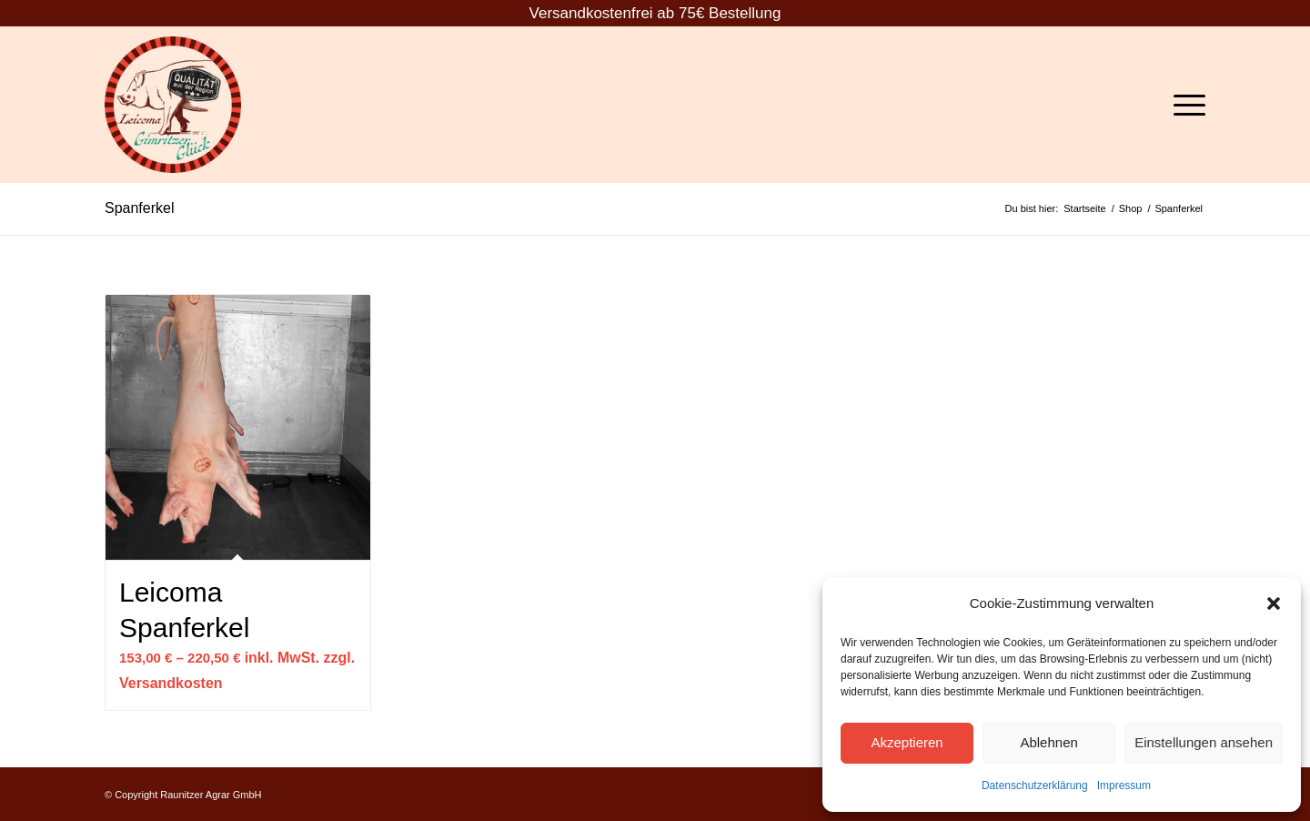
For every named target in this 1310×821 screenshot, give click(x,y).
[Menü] (1183, 104)
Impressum (1124, 785)
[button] (1274, 603)
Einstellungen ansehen (1203, 742)
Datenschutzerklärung (1035, 785)
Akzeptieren (906, 742)
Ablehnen (1048, 742)
